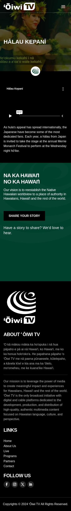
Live (6, 451)
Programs (10, 456)
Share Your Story (24, 215)
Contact (9, 466)
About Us (10, 446)
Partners (9, 461)
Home (8, 440)
